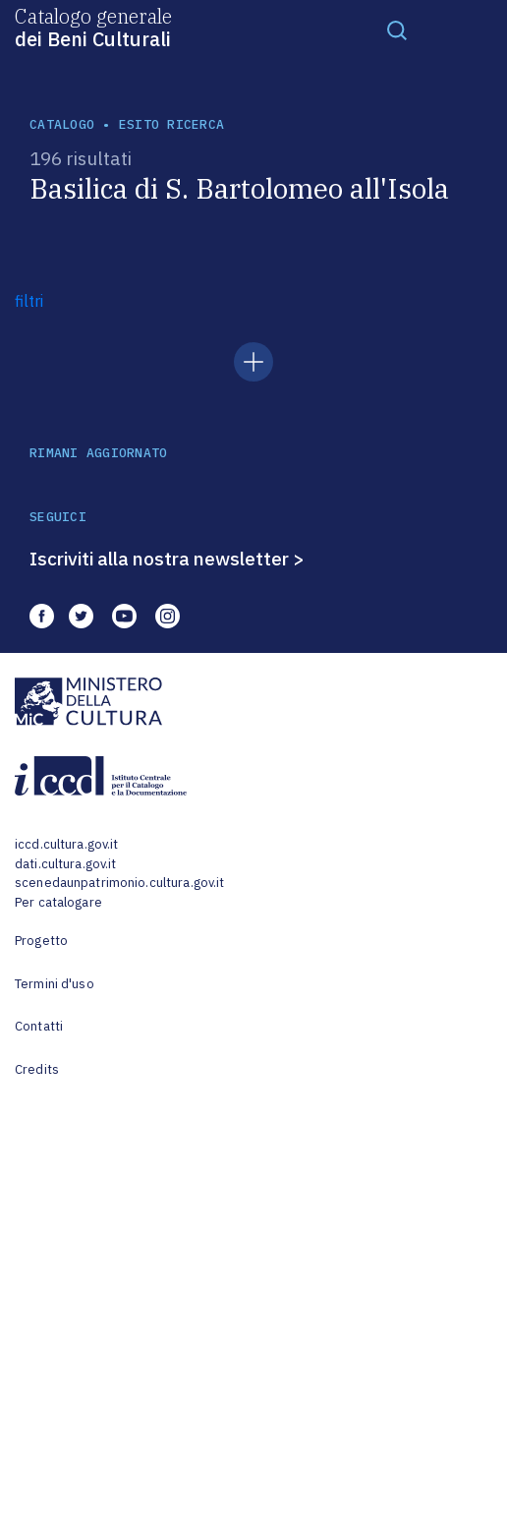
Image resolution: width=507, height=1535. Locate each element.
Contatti (39, 1026)
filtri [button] (29, 301)
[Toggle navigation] (397, 29)
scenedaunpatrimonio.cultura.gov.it (119, 882)
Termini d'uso (54, 983)
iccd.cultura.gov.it (66, 844)
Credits (37, 1069)
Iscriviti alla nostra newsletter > (167, 558)
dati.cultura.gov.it (65, 864)
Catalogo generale (93, 26)
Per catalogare (58, 902)
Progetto (41, 940)
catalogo (61, 124)
